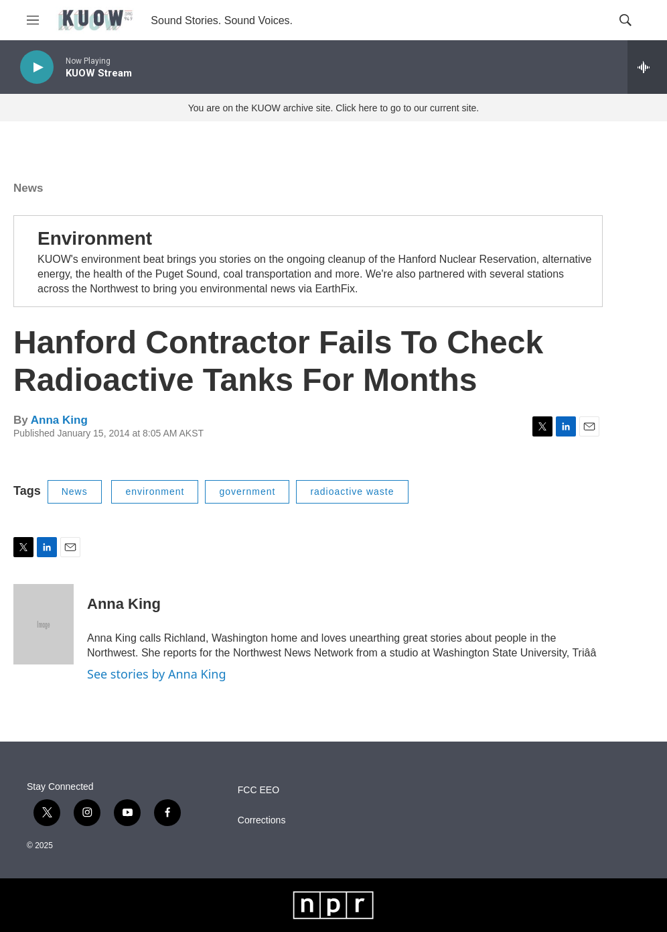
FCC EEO (258, 790)
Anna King (59, 420)
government (247, 491)
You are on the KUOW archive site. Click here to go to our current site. (333, 108)
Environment (95, 238)
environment (154, 491)
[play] (37, 67)
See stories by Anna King (156, 674)
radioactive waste (352, 491)
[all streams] (647, 67)
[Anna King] (43, 624)
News (28, 188)
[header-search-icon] (625, 20)
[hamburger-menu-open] (33, 20)
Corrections (262, 820)
